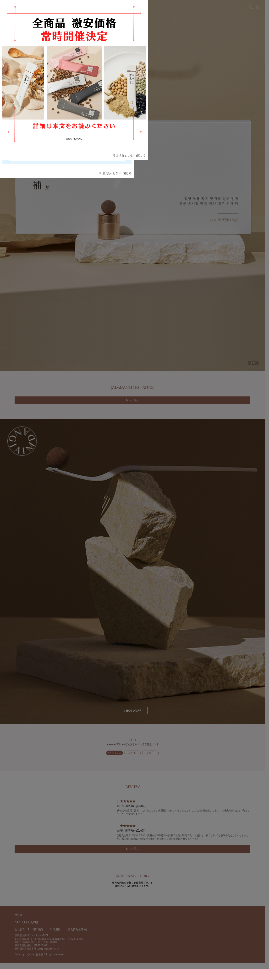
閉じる (127, 173)
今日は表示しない (109, 173)
